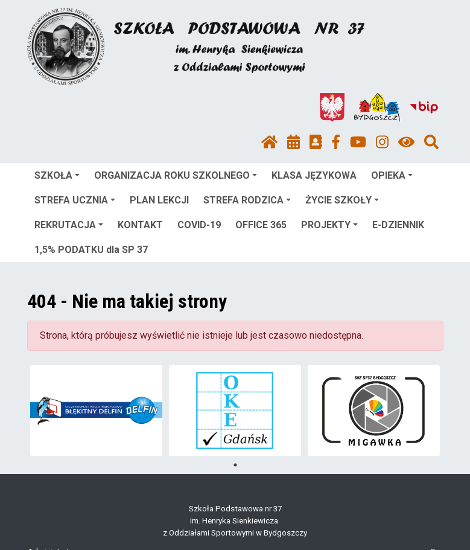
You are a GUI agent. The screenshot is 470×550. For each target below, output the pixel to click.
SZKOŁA (57, 175)
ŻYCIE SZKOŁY (342, 200)
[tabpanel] (96, 410)
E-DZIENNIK (398, 225)
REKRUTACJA (68, 225)
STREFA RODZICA (247, 200)
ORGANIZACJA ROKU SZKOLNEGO (175, 175)
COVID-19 (199, 225)
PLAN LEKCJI (159, 200)
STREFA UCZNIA (74, 200)
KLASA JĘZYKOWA (314, 175)
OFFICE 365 (261, 225)
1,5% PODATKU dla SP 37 (91, 249)
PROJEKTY (329, 225)
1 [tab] (235, 465)
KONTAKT (140, 225)
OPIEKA (392, 175)
